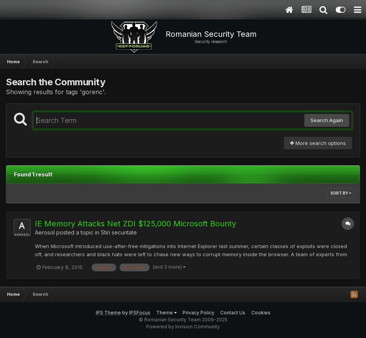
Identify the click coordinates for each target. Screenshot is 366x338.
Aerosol (45, 232)
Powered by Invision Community (183, 326)
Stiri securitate (119, 232)
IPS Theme (108, 313)
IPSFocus (139, 313)
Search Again (327, 120)
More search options (318, 143)
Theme (166, 313)
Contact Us (232, 313)
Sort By (340, 193)
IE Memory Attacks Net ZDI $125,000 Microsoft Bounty (135, 223)
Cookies (261, 313)
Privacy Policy (198, 313)
